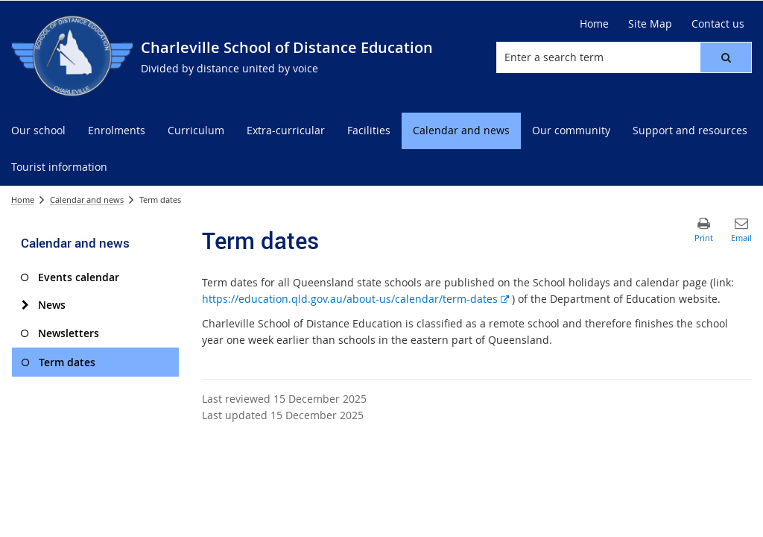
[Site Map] (650, 24)
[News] (25, 305)
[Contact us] (718, 24)
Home (22, 199)
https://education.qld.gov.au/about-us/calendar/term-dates (355, 299)
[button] (725, 57)
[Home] (594, 24)
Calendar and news (87, 199)
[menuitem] (38, 131)
